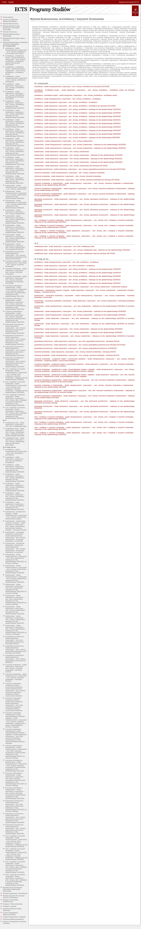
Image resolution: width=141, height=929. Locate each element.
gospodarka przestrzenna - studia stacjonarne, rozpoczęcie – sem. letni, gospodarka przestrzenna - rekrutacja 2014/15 (15, 640)
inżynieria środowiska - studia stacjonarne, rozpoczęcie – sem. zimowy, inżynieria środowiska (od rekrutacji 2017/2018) (16, 279)
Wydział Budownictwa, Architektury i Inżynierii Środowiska (15, 43)
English (11, 2)
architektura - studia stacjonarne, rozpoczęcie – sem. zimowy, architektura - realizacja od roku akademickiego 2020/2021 (15, 132)
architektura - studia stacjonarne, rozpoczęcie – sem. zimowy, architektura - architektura (15, 86)
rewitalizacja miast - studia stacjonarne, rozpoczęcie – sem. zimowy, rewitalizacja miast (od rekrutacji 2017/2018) (15, 441)
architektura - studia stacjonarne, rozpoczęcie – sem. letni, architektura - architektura (15, 459)
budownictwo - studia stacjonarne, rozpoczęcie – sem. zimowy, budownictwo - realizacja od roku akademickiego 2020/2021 (15, 228)
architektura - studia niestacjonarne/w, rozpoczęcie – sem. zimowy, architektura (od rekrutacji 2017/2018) (16, 50)
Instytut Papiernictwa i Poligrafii (14, 917)
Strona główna (8, 17)
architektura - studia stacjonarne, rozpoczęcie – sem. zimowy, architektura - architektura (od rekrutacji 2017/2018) (15, 95)
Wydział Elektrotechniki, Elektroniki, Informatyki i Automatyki (11, 27)
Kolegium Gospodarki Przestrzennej (10, 900)
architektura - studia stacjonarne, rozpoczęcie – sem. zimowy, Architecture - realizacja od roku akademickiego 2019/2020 (15, 468)
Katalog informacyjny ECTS (129, 2)
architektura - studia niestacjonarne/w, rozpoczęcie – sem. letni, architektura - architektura (16, 452)
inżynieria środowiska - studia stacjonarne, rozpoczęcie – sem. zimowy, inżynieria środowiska (16, 271)
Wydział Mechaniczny (11, 23)
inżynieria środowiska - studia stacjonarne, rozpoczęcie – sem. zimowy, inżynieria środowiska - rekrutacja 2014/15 (16, 668)
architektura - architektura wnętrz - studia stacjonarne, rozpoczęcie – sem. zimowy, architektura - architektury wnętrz (15, 70)
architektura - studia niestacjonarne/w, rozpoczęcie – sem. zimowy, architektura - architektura (16, 79)
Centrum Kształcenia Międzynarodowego (10, 20)
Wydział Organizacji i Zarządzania (15, 893)
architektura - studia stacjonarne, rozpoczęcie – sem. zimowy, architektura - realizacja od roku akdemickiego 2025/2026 (15, 179)
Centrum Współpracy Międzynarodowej (10, 913)
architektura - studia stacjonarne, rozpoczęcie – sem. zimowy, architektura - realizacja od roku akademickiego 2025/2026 (15, 170)
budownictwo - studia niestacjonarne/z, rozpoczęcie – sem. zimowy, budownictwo (16, 187)
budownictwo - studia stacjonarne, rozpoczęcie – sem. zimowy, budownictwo (15, 211)
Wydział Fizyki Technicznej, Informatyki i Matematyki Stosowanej (12, 889)
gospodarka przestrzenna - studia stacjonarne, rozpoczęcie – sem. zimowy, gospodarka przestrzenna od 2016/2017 (15, 658)
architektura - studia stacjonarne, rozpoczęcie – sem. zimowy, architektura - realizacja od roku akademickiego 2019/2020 (15, 113)
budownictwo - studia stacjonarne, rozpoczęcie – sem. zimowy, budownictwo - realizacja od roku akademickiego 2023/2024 (15, 238)
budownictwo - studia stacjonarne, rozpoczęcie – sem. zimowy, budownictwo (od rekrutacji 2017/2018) (15, 246)
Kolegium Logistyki (9, 906)
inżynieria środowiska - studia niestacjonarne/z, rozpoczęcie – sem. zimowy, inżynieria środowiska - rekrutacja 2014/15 (16, 677)
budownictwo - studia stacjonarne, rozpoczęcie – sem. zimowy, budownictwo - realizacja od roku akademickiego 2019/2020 (15, 219)
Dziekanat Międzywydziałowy (13, 919)
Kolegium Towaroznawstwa (12, 904)
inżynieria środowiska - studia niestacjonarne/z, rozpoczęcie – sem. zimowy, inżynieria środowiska (16, 263)
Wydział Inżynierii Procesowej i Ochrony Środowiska (14, 896)
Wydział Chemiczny (10, 32)
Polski (4, 2)
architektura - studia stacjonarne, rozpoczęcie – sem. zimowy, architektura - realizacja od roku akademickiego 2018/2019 (15, 104)
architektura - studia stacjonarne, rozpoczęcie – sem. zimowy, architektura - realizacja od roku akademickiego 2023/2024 (15, 151)
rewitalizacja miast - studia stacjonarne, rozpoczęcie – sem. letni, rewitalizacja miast (15, 424)
